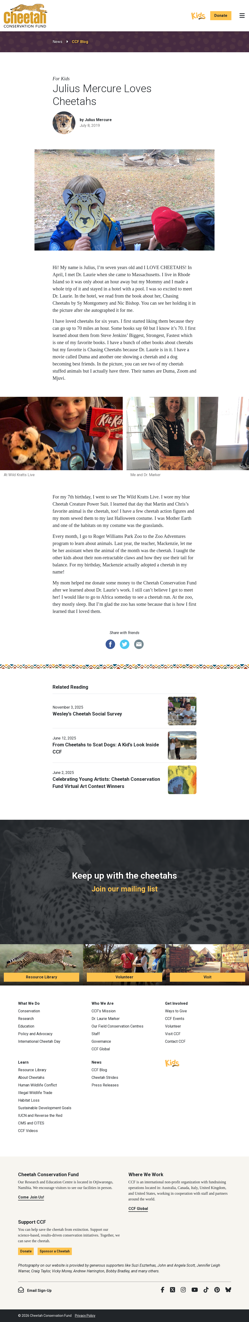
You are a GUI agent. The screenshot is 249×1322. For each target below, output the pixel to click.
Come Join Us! (31, 1197)
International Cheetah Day (39, 1041)
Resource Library (41, 977)
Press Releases (105, 1085)
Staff (96, 1034)
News (57, 41)
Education (26, 1026)
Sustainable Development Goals (44, 1108)
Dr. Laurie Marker (106, 1018)
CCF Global (101, 1049)
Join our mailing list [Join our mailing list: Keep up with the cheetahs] (125, 889)
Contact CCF (175, 1041)
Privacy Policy (85, 1315)
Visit (207, 977)
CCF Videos (28, 1130)
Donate (220, 15)
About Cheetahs (31, 1077)
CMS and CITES (31, 1123)
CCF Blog (80, 41)
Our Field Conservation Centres (117, 1026)
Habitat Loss (28, 1100)
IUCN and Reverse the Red (40, 1115)
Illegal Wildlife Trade (35, 1092)
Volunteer (124, 977)
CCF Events (174, 1018)
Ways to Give (176, 1011)
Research (26, 1018)
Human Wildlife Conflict (37, 1085)
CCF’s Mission (104, 1011)
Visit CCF (173, 1034)
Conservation (29, 1011)
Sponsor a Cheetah (55, 1251)
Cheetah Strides (105, 1077)
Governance (101, 1041)
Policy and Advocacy (35, 1034)
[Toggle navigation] (242, 16)
